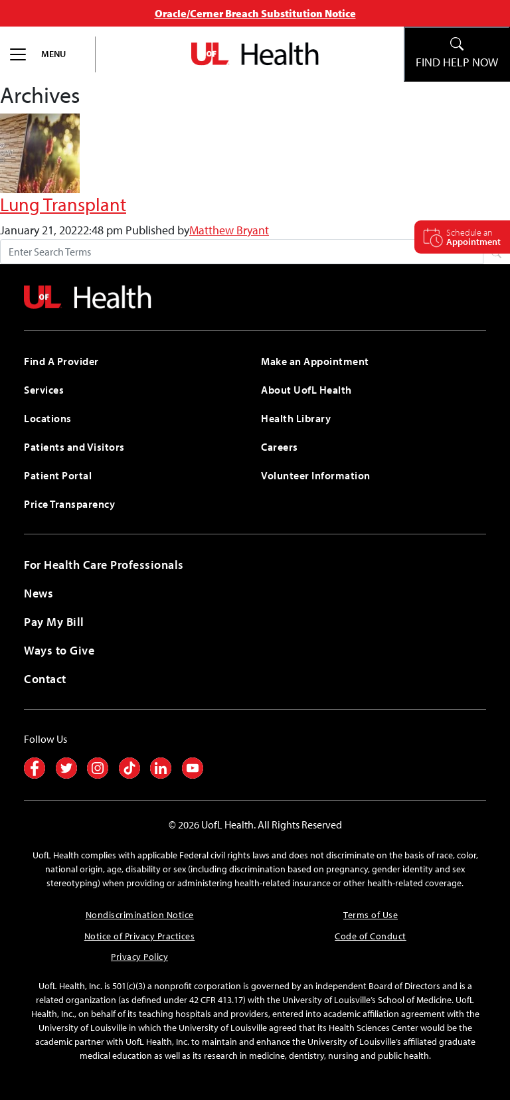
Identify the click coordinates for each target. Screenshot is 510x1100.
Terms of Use (370, 915)
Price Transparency (69, 504)
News (38, 593)
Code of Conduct (370, 936)
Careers (279, 446)
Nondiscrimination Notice (140, 915)
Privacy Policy (139, 957)
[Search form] (241, 251)
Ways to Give (59, 650)
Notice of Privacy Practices (139, 936)
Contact (45, 678)
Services (44, 389)
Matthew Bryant (229, 230)
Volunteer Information (316, 475)
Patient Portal (58, 475)
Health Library (296, 418)
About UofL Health (306, 389)
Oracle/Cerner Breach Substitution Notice (255, 13)
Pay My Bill (54, 621)
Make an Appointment (315, 361)
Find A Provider (61, 361)
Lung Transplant (63, 204)
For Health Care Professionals (104, 564)
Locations (48, 418)
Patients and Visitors (74, 446)
